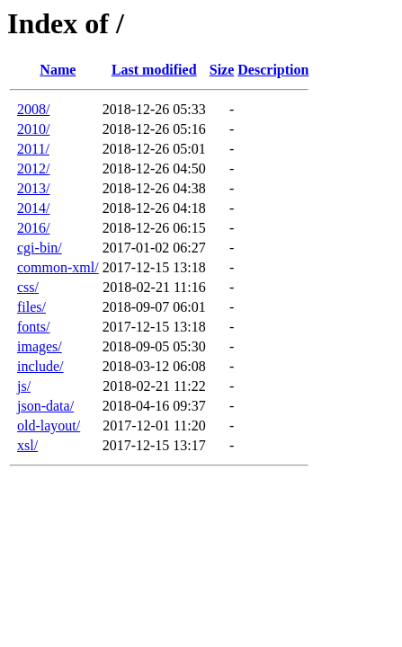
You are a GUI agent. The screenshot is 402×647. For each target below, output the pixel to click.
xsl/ (27, 445)
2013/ (33, 188)
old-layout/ (48, 425)
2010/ (33, 129)
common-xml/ (58, 267)
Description (272, 69)
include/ (40, 366)
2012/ (33, 168)
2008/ (33, 109)
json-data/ (45, 405)
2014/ (33, 208)
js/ (24, 386)
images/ (39, 346)
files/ (31, 307)
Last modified (154, 69)
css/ (28, 287)
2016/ (33, 227)
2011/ (33, 148)
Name (58, 69)
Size (222, 69)
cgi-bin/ (39, 247)
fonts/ (33, 326)
